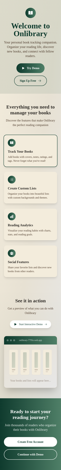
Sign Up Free (30, 80)
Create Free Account (30, 442)
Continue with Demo (30, 454)
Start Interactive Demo (30, 324)
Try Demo (30, 68)
